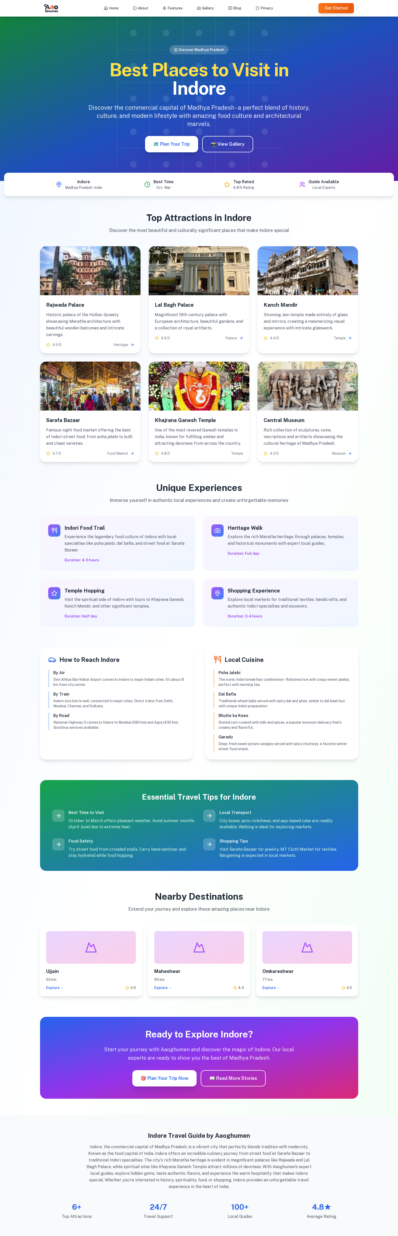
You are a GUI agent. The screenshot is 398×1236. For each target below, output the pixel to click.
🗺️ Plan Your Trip (171, 144)
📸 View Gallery (228, 144)
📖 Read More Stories (233, 1078)
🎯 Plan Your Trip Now (164, 1078)
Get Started (336, 8)
